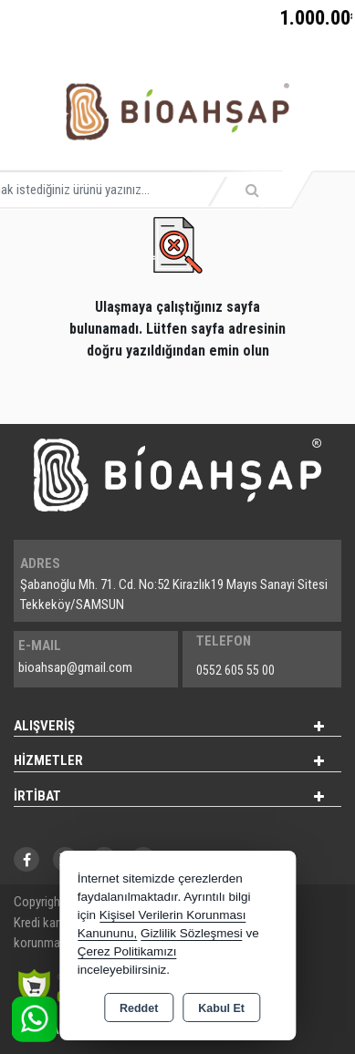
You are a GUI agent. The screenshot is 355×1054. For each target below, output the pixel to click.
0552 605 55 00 (235, 670)
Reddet (139, 1008)
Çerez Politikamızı (127, 951)
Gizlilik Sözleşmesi (192, 933)
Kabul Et (221, 1008)
